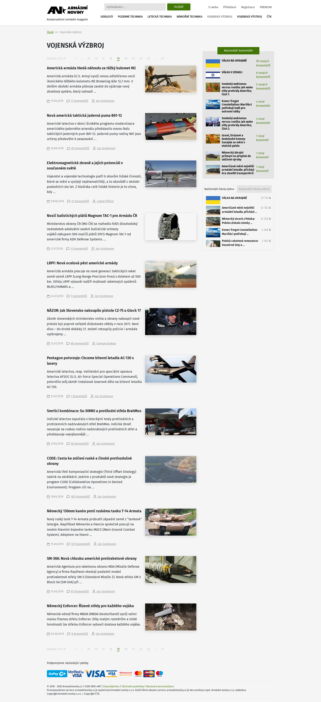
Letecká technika (160, 16)
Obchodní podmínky (133, 686)
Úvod (50, 32)
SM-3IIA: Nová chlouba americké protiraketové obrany (92, 558)
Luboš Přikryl (105, 201)
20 (125, 58)
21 (133, 58)
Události (107, 16)
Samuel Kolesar (106, 343)
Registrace (248, 7)
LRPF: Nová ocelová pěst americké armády (82, 263)
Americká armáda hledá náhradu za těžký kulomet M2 (91, 68)
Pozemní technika (130, 16)
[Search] (135, 7)
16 (96, 58)
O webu (213, 7)
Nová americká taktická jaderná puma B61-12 (84, 115)
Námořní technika (189, 16)
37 (162, 58)
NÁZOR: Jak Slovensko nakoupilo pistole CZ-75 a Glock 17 (94, 310)
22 (140, 58)
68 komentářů (80, 343)
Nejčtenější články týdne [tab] (219, 189)
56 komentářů (80, 443)
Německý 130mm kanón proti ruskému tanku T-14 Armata (94, 511)
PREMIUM (266, 7)
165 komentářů (80, 496)
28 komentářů (80, 148)
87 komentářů (80, 591)
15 (88, 58)
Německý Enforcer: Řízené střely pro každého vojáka (90, 606)
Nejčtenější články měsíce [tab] (254, 189)
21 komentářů (80, 201)
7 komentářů (79, 396)
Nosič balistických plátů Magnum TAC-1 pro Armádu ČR (92, 216)
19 (119, 58)
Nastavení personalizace (160, 686)
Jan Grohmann (105, 101)
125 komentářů (80, 544)
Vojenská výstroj (249, 16)
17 (103, 58)
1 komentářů (79, 296)
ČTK (269, 16)
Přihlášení (229, 7)
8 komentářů (79, 634)
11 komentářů (79, 101)
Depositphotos (111, 686)
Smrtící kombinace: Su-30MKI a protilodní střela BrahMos (94, 411)
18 (110, 58)
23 (148, 58)
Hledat (179, 7)
